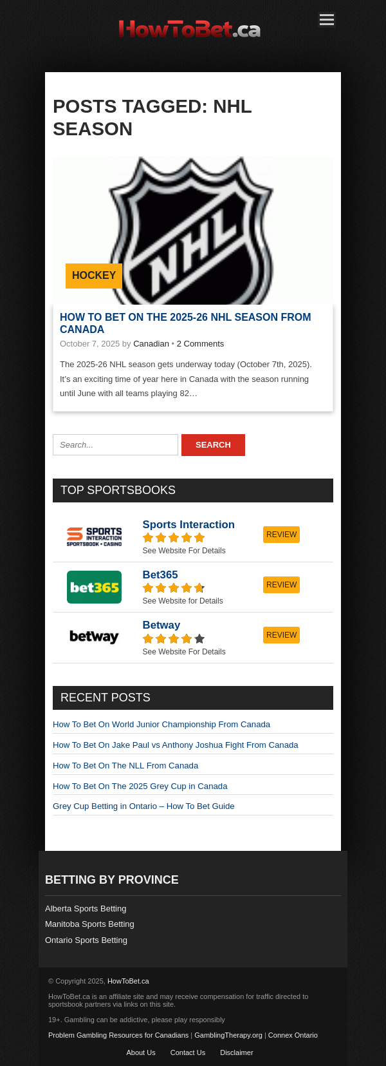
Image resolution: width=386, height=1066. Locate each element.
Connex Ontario (293, 1035)
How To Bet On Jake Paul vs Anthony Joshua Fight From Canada (176, 745)
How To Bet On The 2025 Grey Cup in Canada (140, 786)
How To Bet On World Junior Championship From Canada (161, 724)
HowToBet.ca (128, 981)
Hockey (94, 275)
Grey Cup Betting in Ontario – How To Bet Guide (144, 806)
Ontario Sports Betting (86, 940)
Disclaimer (236, 1052)
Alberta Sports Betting (85, 908)
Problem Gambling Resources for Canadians (118, 1035)
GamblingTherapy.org (228, 1035)
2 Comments (201, 343)
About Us (140, 1052)
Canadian (151, 343)
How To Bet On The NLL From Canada (125, 765)
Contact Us (187, 1052)
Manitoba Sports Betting (89, 924)
